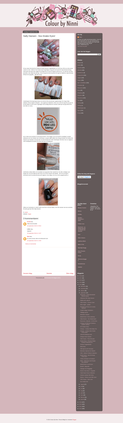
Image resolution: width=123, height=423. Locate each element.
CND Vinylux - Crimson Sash (87, 302)
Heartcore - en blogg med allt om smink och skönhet (81, 229)
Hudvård (79, 67)
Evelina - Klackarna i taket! (81, 219)
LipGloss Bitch (82, 241)
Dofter (78, 65)
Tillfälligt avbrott (84, 312)
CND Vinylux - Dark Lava (86, 379)
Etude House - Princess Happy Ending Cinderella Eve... (87, 341)
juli (81, 386)
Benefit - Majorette (84, 366)
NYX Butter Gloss (84, 326)
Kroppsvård (80, 75)
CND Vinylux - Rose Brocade (87, 338)
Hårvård (79, 70)
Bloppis (79, 62)
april (82, 393)
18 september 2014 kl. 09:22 (34, 225)
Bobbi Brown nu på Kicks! (86, 364)
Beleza (79, 211)
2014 (80, 284)
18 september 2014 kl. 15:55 (34, 240)
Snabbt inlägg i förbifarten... (87, 310)
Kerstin (29, 221)
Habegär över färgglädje (86, 368)
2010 (80, 408)
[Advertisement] (48, 259)
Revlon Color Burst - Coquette (87, 370)
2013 (80, 402)
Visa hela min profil (82, 46)
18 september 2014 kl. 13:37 (34, 233)
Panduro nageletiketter (85, 344)
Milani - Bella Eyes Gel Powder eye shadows (87, 361)
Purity (79, 255)
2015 (80, 282)
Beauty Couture (82, 207)
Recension (80, 87)
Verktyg (79, 105)
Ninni (28, 236)
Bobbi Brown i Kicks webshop (87, 316)
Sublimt (80, 267)
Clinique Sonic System (85, 336)
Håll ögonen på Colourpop (86, 348)
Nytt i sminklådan (81, 82)
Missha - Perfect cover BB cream (88, 377)
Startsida (49, 273)
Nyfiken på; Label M (85, 300)
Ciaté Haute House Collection (87, 373)
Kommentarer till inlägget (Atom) (52, 277)
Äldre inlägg (69, 273)
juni (82, 388)
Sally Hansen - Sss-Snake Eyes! (88, 319)
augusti (82, 384)
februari (83, 397)
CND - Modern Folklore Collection (88, 353)
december (83, 286)
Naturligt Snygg (82, 247)
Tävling (79, 103)
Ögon (78, 110)
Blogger (74, 419)
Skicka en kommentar (30, 244)
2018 (80, 275)
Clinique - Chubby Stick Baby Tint (88, 329)
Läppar (79, 77)
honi (79, 234)
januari (82, 399)
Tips (78, 100)
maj (82, 390)
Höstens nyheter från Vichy (87, 375)
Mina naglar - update (85, 304)
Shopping (79, 92)
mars (82, 395)
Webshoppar (80, 108)
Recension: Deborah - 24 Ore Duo (88, 321)
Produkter (79, 85)
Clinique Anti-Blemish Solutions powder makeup (88, 324)
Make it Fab (81, 244)
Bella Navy (83, 346)
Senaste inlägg (27, 273)
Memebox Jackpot (84, 314)
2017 (80, 278)
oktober (83, 290)
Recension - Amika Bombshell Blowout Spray (87, 295)
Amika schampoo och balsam (87, 358)
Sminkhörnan (81, 263)
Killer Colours (81, 237)
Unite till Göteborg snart (86, 334)
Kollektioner (80, 72)
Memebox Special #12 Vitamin (87, 351)
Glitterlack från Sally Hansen (87, 298)
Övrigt (78, 113)
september (83, 292)
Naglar (29, 214)
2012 (80, 404)
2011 (80, 406)
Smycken (79, 95)
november (83, 288)
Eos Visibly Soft (84, 381)
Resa (78, 90)
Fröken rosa (81, 223)
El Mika (80, 214)
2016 (80, 280)
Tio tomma (80, 98)
